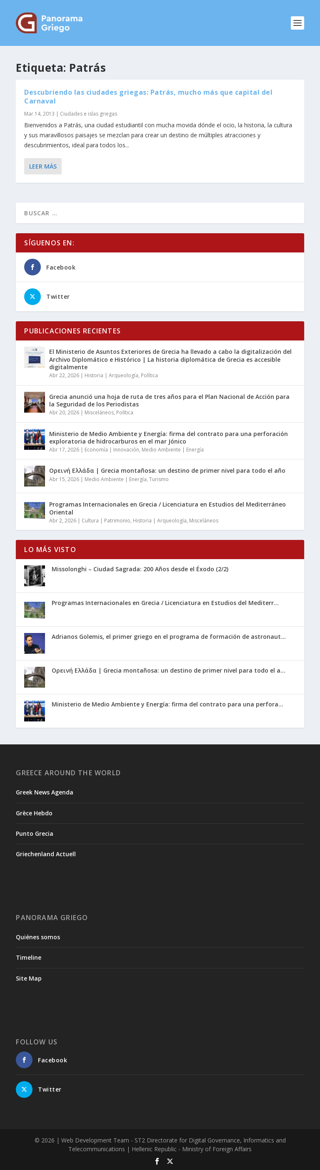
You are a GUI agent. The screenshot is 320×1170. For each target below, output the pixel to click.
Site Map (29, 978)
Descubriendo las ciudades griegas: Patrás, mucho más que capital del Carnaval (148, 97)
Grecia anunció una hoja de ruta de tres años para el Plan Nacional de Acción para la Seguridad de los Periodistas (169, 400)
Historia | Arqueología (111, 375)
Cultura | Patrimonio (106, 520)
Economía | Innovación (112, 449)
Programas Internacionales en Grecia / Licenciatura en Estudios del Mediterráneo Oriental (167, 508)
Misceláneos (99, 412)
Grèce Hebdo (34, 813)
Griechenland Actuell (46, 854)
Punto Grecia (34, 833)
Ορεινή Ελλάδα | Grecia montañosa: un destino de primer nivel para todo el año (167, 470)
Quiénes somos (38, 937)
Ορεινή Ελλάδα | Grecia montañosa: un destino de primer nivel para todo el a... (168, 670)
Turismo (159, 479)
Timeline (28, 957)
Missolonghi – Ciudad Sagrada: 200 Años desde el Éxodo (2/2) (140, 569)
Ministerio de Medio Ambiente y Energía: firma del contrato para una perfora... (167, 704)
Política (149, 375)
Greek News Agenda (44, 792)
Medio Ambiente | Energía (173, 449)
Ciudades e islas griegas (88, 113)
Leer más (43, 166)
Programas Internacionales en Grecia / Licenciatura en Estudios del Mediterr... (165, 603)
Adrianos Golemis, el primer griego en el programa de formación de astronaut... (169, 636)
